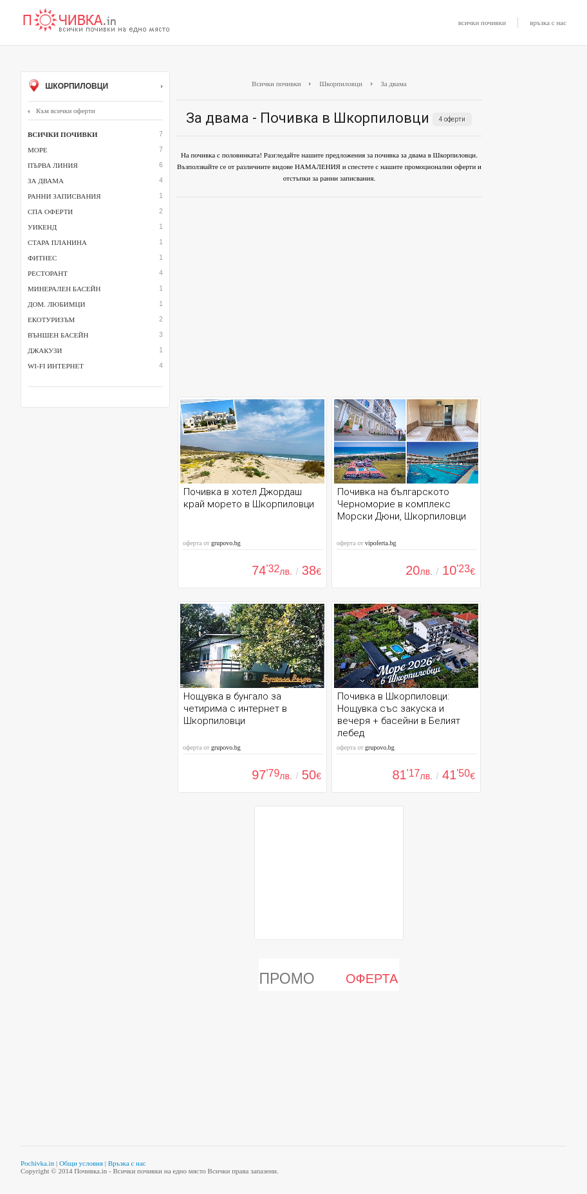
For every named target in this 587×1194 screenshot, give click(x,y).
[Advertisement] (329, 300)
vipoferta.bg (380, 543)
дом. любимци (56, 304)
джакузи (45, 350)
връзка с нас (548, 22)
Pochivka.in (37, 1163)
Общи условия (81, 1163)
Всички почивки (276, 83)
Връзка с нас (127, 1163)
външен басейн (58, 335)
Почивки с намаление (96, 21)
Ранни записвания (64, 196)
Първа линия (53, 165)
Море (38, 150)
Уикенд (42, 227)
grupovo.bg (226, 543)
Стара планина (57, 242)
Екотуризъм (51, 319)
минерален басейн (64, 289)
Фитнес (42, 258)
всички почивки (482, 22)
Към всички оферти (61, 110)
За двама (46, 181)
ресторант (48, 273)
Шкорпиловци (95, 87)
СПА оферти (50, 211)
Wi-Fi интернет (56, 366)
